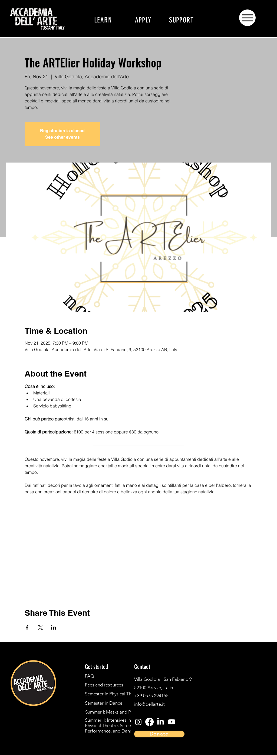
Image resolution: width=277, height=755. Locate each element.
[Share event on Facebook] (27, 627)
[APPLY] (143, 20)
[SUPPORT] (181, 20)
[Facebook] (11, 722)
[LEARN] (103, 20)
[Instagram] (11, 712)
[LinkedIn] (11, 742)
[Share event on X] (40, 627)
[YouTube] (11, 732)
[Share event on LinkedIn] (53, 627)
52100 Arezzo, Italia (153, 687)
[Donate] (159, 734)
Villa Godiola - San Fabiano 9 (163, 679)
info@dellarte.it (149, 704)
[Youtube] (171, 722)
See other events (62, 137)
